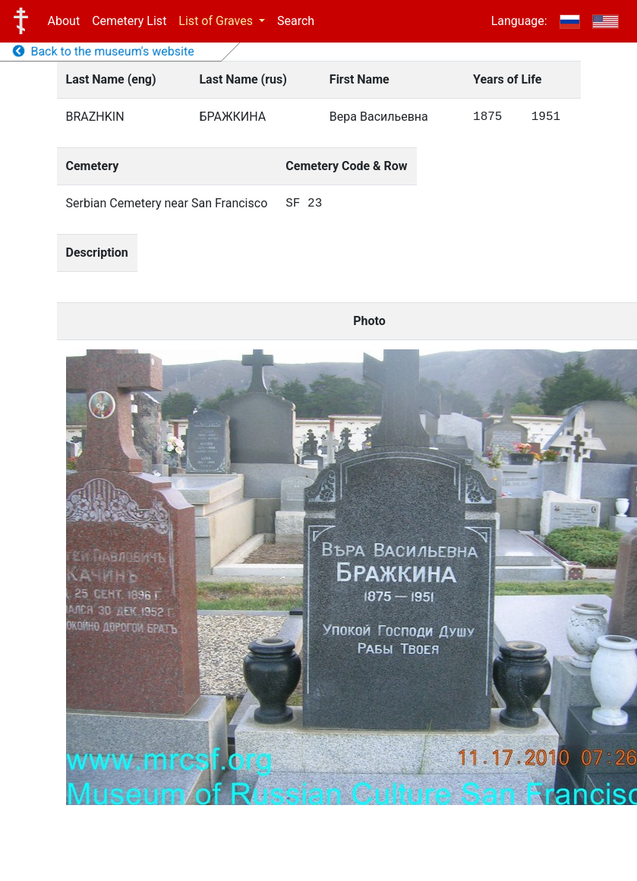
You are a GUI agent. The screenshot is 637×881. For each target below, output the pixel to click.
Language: (519, 21)
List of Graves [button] (217, 21)
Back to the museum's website (103, 51)
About (64, 21)
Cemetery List (129, 21)
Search (295, 21)
